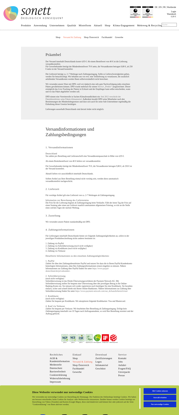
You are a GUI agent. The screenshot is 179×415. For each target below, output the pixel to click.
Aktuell (98, 25)
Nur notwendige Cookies (160, 396)
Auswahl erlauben (160, 389)
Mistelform (85, 25)
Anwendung (40, 25)
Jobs (120, 361)
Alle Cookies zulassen (160, 383)
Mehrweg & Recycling (149, 25)
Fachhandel (107, 37)
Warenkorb (171, 14)
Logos (98, 361)
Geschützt (100, 368)
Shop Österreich (91, 37)
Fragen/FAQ (124, 368)
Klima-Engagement (123, 25)
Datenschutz (56, 368)
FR (164, 7)
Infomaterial (101, 365)
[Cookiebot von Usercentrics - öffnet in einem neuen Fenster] (15, 410)
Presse (121, 375)
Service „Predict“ (105, 86)
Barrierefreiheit (58, 371)
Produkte (26, 25)
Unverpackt (124, 372)
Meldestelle (56, 364)
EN (160, 7)
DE (156, 7)
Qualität (71, 25)
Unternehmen (57, 25)
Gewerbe (119, 37)
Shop (107, 25)
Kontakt (122, 358)
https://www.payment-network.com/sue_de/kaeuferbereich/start (101, 291)
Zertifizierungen (103, 358)
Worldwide (171, 7)
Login (173, 11)
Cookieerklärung (58, 375)
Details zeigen (118, 410)
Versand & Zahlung (72, 37)
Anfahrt (122, 365)
